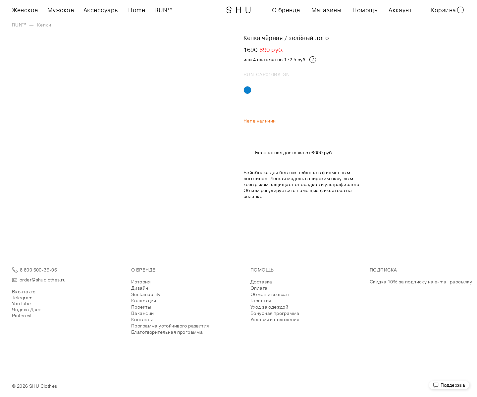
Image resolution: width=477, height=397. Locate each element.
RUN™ (163, 10)
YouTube (21, 304)
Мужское (60, 10)
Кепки (44, 25)
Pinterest (22, 316)
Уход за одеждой (269, 307)
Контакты (142, 320)
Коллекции (143, 301)
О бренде (286, 10)
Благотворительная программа (167, 332)
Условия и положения (274, 320)
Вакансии (142, 313)
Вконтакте (24, 292)
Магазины (326, 10)
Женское (25, 10)
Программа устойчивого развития (170, 326)
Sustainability (146, 294)
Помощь (364, 10)
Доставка (261, 282)
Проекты (141, 307)
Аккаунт (400, 10)
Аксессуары (101, 10)
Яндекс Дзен (27, 310)
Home (136, 10)
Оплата (259, 288)
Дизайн (139, 288)
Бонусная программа (274, 313)
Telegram (22, 298)
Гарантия (260, 301)
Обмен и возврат (269, 294)
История (140, 282)
